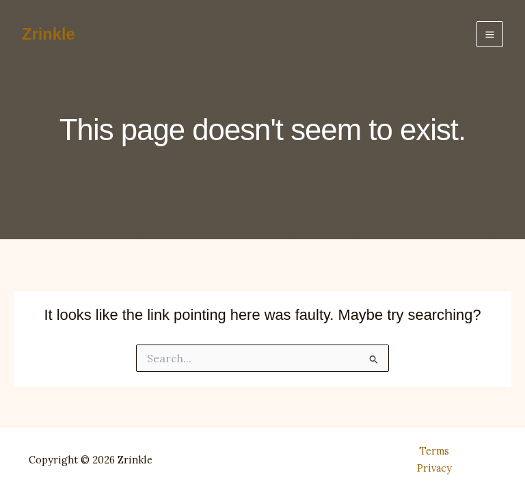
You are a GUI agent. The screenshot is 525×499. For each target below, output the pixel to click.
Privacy (434, 467)
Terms (434, 450)
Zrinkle (48, 34)
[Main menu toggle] (489, 34)
